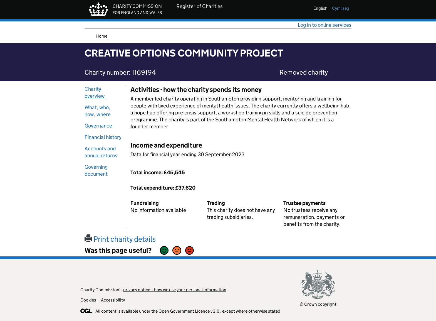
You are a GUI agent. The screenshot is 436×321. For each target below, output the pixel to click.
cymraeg (340, 8)
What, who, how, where (98, 110)
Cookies (88, 300)
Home (101, 36)
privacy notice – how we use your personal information (174, 289)
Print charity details (120, 239)
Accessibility (113, 300)
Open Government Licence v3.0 (188, 311)
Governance (98, 125)
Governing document (96, 170)
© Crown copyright (317, 304)
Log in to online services (324, 25)
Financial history (103, 137)
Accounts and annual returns (101, 152)
